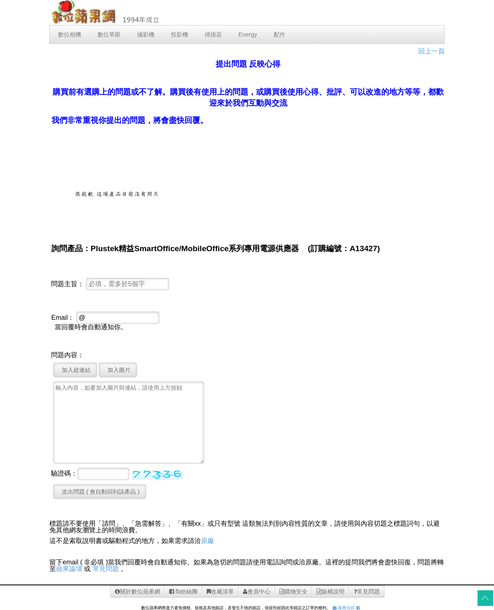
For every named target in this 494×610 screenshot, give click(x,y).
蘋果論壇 (69, 568)
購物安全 (294, 591)
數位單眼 (109, 34)
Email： (62, 317)
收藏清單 (220, 591)
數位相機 (69, 34)
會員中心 (256, 591)
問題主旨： (67, 284)
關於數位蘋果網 (137, 591)
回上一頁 (431, 51)
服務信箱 (343, 607)
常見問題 (106, 568)
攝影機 (145, 34)
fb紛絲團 (183, 591)
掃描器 (213, 34)
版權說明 (331, 591)
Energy (247, 34)
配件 (279, 34)
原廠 (207, 540)
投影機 (179, 34)
